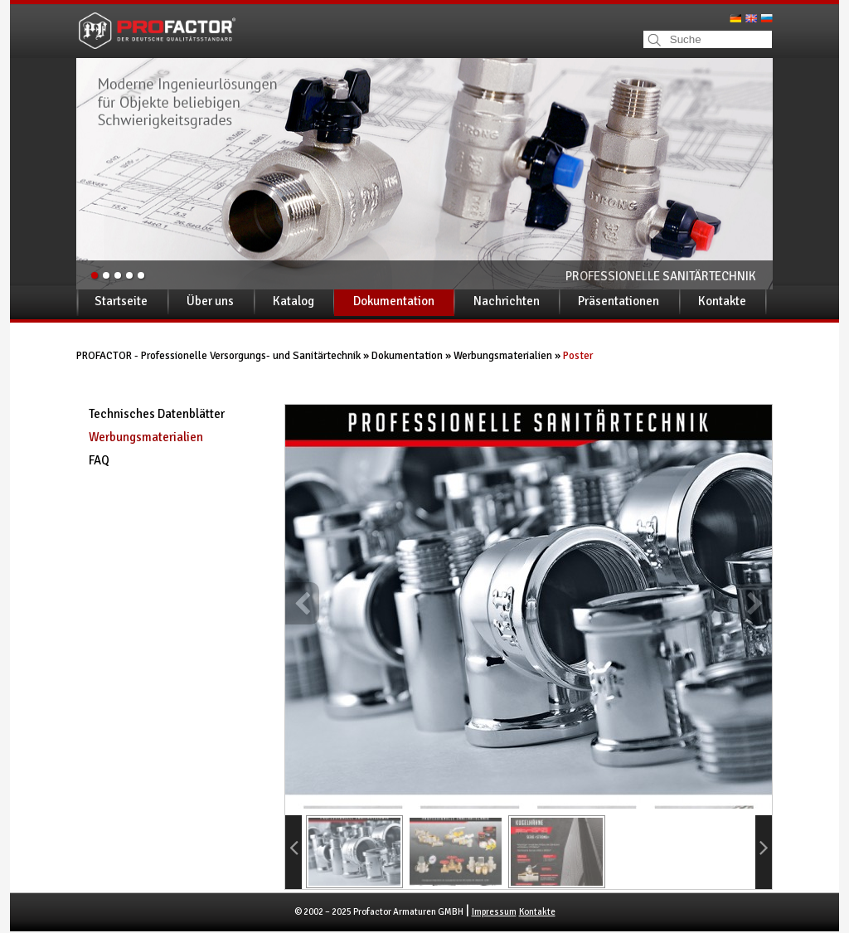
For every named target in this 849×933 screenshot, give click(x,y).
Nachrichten (506, 301)
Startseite (121, 301)
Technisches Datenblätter (157, 413)
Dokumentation (393, 301)
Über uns (210, 301)
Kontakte (722, 301)
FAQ (99, 460)
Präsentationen (618, 301)
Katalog (293, 301)
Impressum (494, 911)
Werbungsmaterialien (503, 355)
